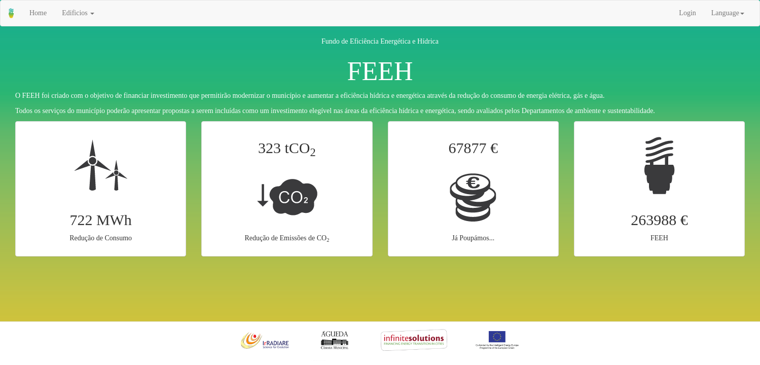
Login (687, 13)
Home (38, 13)
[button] (78, 13)
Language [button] (727, 13)
